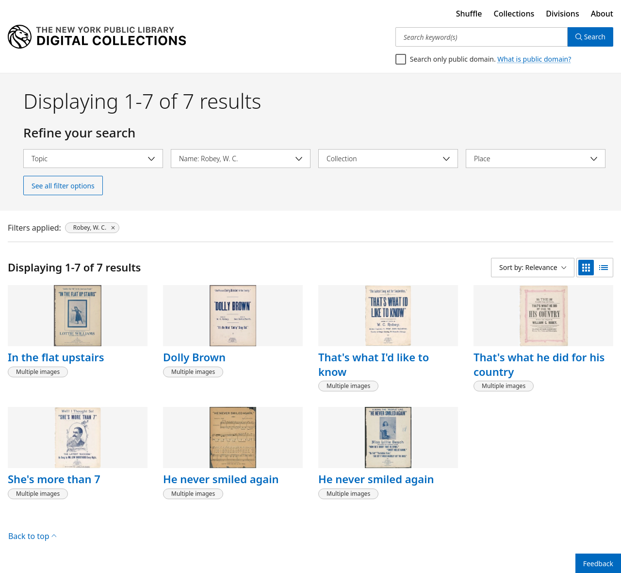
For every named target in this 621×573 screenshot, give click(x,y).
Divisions (562, 13)
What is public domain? (534, 59)
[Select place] (535, 158)
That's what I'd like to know (373, 364)
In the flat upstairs (56, 357)
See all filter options (63, 185)
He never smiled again (220, 479)
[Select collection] (388, 158)
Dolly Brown (194, 357)
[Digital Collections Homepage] (97, 37)
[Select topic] (93, 158)
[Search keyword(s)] (481, 37)
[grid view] (586, 267)
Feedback (598, 563)
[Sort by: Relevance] (532, 267)
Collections (514, 13)
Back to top (32, 536)
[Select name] (240, 158)
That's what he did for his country (539, 364)
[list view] (603, 267)
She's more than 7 (54, 479)
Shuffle (469, 13)
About (602, 13)
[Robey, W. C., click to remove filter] (92, 227)
